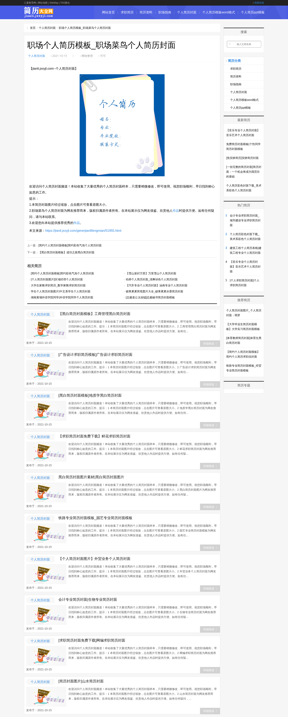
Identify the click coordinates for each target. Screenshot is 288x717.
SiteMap (54, 2)
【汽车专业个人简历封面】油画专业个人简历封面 (156, 285)
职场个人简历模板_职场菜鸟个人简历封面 (85, 27)
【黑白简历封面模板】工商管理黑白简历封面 (94, 313)
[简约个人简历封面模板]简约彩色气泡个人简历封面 (70, 245)
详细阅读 (210, 343)
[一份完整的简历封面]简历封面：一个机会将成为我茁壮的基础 (243, 171)
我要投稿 (258, 2)
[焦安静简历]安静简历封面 (242, 157)
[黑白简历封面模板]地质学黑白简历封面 (90, 395)
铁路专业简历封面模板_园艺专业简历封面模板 (95, 517)
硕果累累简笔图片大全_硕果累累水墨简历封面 (154, 291)
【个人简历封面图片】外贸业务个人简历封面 (94, 558)
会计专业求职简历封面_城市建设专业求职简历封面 (245, 220)
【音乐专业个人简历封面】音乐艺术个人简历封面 (245, 266)
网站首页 (108, 12)
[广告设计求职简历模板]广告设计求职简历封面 (95, 354)
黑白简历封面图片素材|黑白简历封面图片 (91, 477)
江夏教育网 (30, 2)
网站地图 (43, 2)
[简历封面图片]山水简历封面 (81, 681)
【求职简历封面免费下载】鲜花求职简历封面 (94, 436)
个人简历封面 (186, 12)
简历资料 (146, 12)
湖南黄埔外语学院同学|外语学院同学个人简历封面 (62, 297)
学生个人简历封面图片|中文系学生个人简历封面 (60, 291)
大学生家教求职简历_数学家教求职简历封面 (58, 285)
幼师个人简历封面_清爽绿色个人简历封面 (152, 279)
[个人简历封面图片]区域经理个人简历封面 (57, 279)
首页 (33, 27)
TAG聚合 (65, 2)
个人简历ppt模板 (253, 12)
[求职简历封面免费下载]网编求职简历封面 (91, 640)
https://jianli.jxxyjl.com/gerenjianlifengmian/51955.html (83, 230)
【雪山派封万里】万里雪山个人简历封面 (151, 273)
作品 (176, 210)
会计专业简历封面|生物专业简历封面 (87, 599)
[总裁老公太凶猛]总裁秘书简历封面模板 (150, 297)
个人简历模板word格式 (218, 12)
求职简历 (127, 12)
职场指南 (164, 12)
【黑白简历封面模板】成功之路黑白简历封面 (66, 252)
